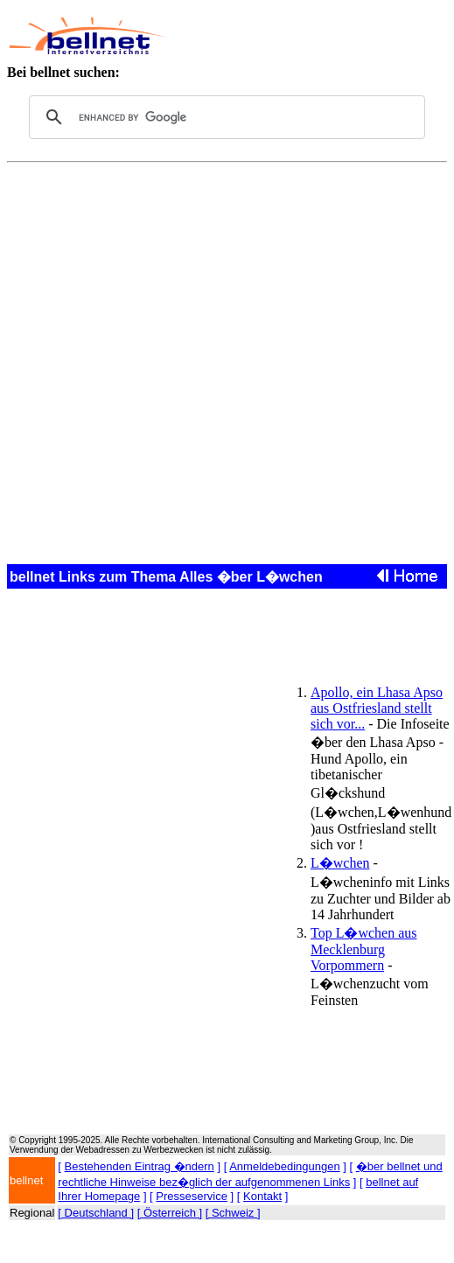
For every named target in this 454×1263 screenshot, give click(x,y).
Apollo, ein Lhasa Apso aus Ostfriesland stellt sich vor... (377, 708)
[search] (224, 117)
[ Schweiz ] (233, 1212)
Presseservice (191, 1196)
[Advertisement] (302, 36)
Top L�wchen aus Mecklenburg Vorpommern (364, 949)
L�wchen (340, 862)
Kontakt (262, 1196)
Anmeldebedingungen (284, 1166)
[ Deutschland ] (96, 1212)
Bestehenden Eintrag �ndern (139, 1166)
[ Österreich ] (169, 1212)
